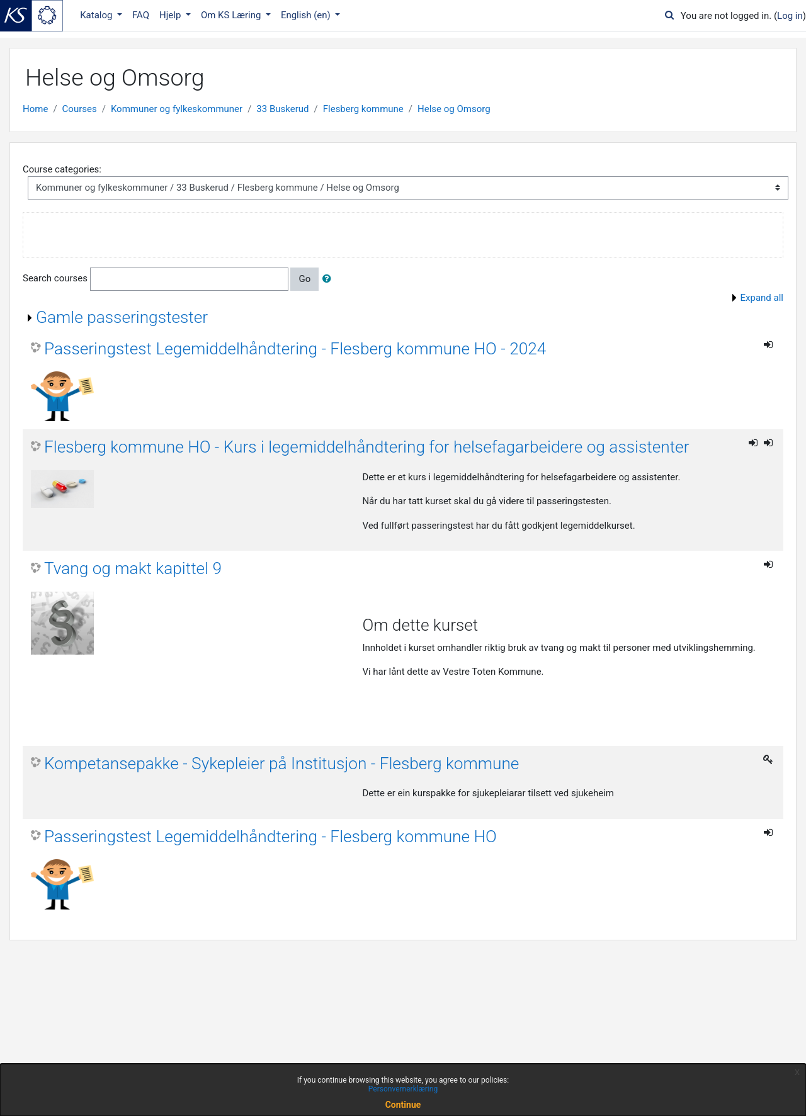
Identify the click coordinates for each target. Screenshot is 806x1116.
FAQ (140, 15)
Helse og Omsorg (454, 109)
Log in (790, 15)
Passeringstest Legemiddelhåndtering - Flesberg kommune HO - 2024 (295, 348)
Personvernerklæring (403, 1089)
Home (35, 109)
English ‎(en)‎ (307, 15)
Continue (403, 1105)
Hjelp (171, 15)
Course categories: (62, 169)
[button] (329, 279)
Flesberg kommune (363, 109)
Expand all (762, 297)
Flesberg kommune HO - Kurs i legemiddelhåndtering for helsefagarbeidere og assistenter (367, 446)
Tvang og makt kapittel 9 (133, 568)
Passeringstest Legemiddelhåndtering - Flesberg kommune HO (270, 836)
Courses (79, 109)
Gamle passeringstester (122, 317)
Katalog (97, 15)
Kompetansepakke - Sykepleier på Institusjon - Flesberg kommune (281, 763)
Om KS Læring (232, 15)
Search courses (55, 278)
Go (304, 279)
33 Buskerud (282, 109)
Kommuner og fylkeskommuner (176, 109)
